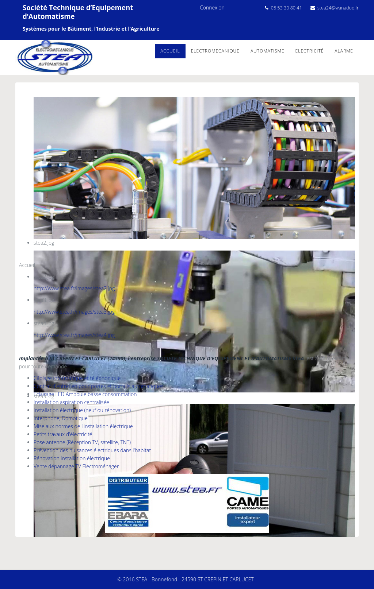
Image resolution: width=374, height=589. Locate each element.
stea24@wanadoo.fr (338, 8)
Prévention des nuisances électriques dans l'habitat (92, 450)
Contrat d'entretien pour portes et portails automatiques (98, 386)
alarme (344, 51)
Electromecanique (215, 51)
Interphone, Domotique (61, 418)
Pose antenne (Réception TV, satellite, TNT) (82, 442)
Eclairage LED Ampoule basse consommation (85, 394)
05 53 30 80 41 (286, 8)
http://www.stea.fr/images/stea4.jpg (74, 335)
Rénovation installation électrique (72, 458)
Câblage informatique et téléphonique (77, 378)
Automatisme (268, 51)
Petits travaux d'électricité (63, 434)
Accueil (170, 51)
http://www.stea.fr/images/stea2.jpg (74, 288)
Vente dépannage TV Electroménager (76, 466)
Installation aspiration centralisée (71, 402)
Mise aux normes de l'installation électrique (83, 426)
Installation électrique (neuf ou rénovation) (82, 410)
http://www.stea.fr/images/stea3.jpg (74, 311)
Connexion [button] (212, 7)
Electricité (309, 51)
